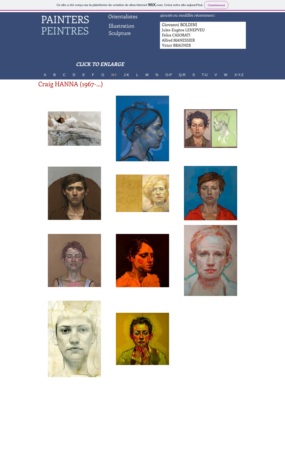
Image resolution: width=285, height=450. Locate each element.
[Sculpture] (119, 33)
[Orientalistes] (122, 16)
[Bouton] (178, 40)
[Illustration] (121, 25)
